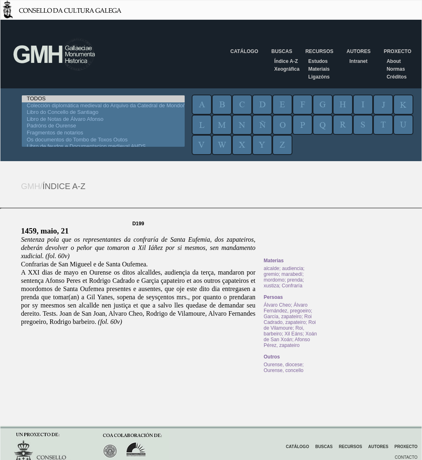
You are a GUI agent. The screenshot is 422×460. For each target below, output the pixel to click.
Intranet (358, 61)
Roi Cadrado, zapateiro (288, 319)
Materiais (318, 69)
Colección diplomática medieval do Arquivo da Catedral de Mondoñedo (103, 105)
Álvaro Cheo (277, 305)
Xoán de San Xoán (290, 336)
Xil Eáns (294, 334)
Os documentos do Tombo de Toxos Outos (103, 139)
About (394, 61)
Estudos (317, 61)
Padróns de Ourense (103, 126)
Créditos (397, 77)
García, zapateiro (282, 316)
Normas (396, 69)
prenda (294, 280)
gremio (271, 274)
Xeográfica (286, 69)
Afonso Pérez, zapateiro (287, 342)
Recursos (319, 51)
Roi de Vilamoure (290, 325)
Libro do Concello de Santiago (103, 112)
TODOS (103, 98)
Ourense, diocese (283, 365)
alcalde (271, 268)
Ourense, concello (284, 370)
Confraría (292, 286)
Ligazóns (318, 77)
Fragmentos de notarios (103, 132)
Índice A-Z (286, 61)
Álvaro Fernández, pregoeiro (287, 308)
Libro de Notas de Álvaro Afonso (103, 119)
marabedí (291, 274)
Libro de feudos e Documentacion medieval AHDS (103, 146)
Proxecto (397, 51)
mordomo (274, 280)
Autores (358, 51)
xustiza (271, 286)
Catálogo (244, 51)
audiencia (292, 268)
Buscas (281, 51)
